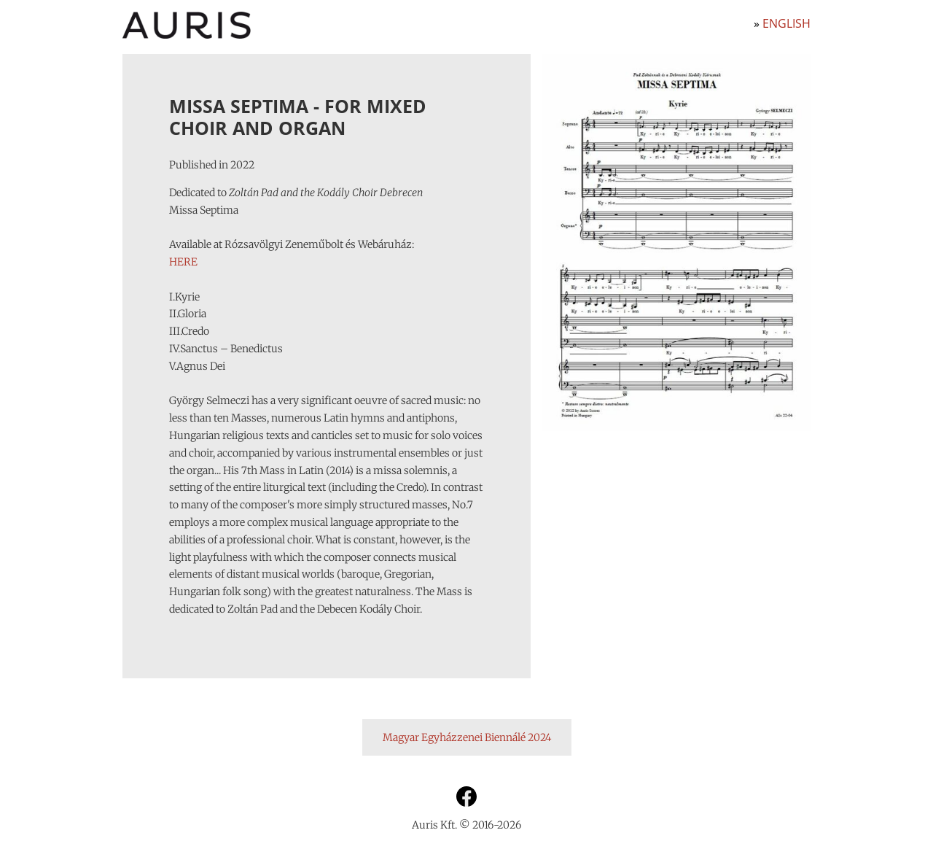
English (786, 23)
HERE (183, 261)
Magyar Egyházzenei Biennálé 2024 (467, 737)
